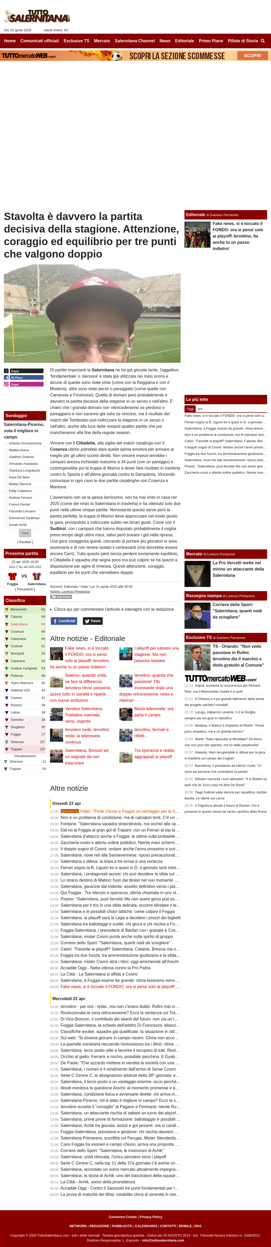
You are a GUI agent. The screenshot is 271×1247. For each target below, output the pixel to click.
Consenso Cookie (123, 1217)
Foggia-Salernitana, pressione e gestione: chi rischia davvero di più (123, 1132)
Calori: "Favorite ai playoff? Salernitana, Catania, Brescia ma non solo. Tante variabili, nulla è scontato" (155, 949)
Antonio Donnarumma (25, 443)
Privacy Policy (151, 1217)
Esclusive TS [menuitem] (76, 41)
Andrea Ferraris (20, 498)
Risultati (25, 542)
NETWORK (78, 1226)
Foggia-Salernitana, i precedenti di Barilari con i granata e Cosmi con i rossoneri (134, 930)
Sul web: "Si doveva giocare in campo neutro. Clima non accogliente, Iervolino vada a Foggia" (147, 1038)
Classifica (15, 600)
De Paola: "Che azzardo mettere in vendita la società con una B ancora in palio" (134, 1063)
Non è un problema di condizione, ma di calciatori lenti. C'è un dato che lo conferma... (139, 817)
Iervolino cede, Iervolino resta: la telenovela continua (87, 735)
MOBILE (185, 1226)
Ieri (200, 409)
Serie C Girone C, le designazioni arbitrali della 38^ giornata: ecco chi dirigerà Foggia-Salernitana (150, 1075)
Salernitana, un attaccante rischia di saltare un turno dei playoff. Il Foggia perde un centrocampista (151, 1113)
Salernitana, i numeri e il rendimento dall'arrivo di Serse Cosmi (118, 1069)
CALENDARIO (146, 1226)
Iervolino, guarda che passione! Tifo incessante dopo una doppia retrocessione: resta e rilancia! (146, 688)
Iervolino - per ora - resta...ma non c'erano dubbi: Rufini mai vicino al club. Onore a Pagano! (145, 1006)
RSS (198, 1226)
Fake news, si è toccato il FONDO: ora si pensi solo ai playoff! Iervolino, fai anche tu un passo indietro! (155, 986)
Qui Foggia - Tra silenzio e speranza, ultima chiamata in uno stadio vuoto (128, 892)
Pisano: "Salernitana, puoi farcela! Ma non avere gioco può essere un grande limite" (138, 899)
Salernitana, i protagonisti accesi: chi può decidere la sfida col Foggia (124, 874)
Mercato (194, 554)
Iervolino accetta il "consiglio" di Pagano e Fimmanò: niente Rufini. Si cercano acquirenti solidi (147, 1107)
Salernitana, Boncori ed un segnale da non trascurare (86, 756)
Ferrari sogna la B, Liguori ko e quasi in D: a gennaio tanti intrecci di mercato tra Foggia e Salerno (151, 867)
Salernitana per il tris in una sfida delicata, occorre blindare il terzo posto (127, 905)
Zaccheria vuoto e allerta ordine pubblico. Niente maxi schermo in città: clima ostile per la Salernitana (154, 842)
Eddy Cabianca (20, 491)
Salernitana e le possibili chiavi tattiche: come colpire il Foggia (118, 911)
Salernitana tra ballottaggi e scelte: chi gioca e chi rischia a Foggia (122, 924)
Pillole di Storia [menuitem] (243, 41)
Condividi (64, 621)
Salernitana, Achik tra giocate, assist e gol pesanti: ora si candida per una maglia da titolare (145, 1125)
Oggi (190, 409)
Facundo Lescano (22, 511)
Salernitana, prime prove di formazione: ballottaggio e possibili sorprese (127, 1119)
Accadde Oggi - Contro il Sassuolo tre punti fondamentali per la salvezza (127, 1188)
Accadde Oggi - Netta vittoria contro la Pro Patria (105, 968)
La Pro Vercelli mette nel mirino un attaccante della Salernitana (238, 569)
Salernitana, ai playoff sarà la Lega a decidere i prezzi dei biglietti (121, 918)
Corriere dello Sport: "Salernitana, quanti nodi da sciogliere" (115, 943)
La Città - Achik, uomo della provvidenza (98, 1182)
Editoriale (71, 587)
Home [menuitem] (10, 41)
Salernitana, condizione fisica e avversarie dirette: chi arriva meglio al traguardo (134, 1094)
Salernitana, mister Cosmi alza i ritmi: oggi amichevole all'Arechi (120, 961)
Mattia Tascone (20, 484)
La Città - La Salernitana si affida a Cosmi (99, 974)
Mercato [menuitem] (102, 41)
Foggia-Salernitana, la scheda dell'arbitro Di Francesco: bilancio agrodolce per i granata (142, 1025)
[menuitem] (262, 41)
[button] (25, 533)
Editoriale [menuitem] (184, 41)
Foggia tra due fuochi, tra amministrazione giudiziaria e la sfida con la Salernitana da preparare (148, 955)
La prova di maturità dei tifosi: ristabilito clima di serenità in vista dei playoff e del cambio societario (151, 1194)
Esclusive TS (199, 637)
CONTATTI (168, 1226)
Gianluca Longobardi (24, 470)
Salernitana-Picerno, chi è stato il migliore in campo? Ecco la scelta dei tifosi (131, 1100)
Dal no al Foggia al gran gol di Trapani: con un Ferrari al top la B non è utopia (132, 830)
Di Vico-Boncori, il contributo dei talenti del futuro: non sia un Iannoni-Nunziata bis (136, 1019)
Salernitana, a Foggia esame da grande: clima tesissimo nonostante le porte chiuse (138, 980)
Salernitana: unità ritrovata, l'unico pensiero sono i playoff (113, 1157)
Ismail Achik (18, 525)
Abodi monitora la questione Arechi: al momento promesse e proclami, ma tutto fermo (139, 1088)
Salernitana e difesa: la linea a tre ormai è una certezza (112, 861)
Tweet (93, 621)
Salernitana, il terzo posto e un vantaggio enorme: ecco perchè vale (123, 1081)
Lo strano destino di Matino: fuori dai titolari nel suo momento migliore (125, 880)
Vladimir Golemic (21, 457)
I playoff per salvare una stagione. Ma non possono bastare (156, 654)
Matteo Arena (19, 450)
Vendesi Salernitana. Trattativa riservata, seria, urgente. (84, 714)
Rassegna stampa (203, 595)
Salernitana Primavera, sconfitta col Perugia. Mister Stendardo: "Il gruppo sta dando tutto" (143, 1138)
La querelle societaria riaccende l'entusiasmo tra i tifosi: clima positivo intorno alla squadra (144, 1044)
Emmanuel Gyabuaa (24, 518)
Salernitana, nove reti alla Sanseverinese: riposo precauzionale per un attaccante (136, 855)
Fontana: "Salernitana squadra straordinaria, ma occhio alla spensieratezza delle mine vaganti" (148, 824)
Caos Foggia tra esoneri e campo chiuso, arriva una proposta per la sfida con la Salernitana (145, 1144)
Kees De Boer (19, 477)
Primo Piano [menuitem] (211, 41)
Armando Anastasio (23, 464)
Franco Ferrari (19, 504)
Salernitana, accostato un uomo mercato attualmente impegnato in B (124, 1169)
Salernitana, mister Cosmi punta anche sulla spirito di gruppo (117, 936)
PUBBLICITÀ (122, 1226)
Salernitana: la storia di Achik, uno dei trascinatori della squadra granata (127, 1175)
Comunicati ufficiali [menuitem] (40, 41)
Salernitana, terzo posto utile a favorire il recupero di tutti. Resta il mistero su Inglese (138, 1050)
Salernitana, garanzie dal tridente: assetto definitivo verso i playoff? (122, 886)
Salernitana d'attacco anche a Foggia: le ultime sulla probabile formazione (129, 836)
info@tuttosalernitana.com (163, 1240)
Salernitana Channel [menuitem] (135, 41)
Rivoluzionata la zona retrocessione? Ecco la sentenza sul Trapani (122, 1013)
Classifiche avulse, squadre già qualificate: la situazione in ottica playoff (127, 1031)
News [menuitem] (164, 41)
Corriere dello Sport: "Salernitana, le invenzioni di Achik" (112, 1150)
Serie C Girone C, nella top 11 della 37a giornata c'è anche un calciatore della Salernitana (143, 1163)
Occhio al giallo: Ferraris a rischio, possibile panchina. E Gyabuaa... (123, 1056)
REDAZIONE (99, 1226)
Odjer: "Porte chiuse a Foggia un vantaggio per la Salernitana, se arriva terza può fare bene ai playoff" (165, 811)
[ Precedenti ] (25, 589)
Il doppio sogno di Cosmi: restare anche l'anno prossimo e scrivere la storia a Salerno (139, 849)
